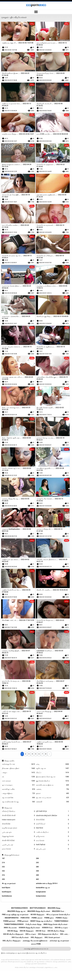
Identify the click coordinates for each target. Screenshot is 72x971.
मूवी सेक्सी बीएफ (52, 811)
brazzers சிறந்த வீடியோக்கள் (38, 911)
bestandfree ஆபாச (43, 887)
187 (3, 858)
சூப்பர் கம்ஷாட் (18, 785)
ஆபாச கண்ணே (18, 798)
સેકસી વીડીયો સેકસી (18, 815)
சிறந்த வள (8, 808)
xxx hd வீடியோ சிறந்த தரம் (13, 934)
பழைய (18, 773)
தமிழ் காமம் (52, 836)
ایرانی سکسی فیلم (52, 849)
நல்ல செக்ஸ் (18, 849)
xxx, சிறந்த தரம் (36, 937)
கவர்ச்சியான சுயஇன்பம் (52, 785)
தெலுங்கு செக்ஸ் (18, 836)
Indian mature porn (18, 820)
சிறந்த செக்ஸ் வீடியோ (22, 967)
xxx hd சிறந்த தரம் (27, 931)
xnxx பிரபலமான (10, 928)
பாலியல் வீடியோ (52, 832)
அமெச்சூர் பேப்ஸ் (18, 764)
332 (3, 871)
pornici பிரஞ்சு (61, 918)
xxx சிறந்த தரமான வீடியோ (48, 934)
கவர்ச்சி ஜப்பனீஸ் (18, 789)
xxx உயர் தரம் (30, 934)
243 (37, 862)
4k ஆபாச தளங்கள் (9, 883)
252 (3, 867)
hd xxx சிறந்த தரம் (37, 914)
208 (37, 858)
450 (3, 879)
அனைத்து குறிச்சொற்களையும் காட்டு (36, 949)
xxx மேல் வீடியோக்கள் (20, 937)
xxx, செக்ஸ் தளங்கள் (52, 937)
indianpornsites (11, 918)
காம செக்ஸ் (52, 840)
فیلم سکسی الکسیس (18, 845)
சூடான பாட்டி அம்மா (52, 798)
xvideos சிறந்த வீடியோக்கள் (29, 928)
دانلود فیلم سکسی (18, 832)
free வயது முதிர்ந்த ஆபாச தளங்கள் (15, 914)
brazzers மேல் (58, 911)
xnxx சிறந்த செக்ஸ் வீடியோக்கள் (55, 924)
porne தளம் (49, 918)
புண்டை (52, 789)
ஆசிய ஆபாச (52, 768)
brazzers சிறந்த (54, 908)
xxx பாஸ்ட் (64, 934)
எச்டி (52, 764)
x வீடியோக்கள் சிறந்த (33, 924)
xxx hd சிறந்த (12, 931)
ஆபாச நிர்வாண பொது (18, 802)
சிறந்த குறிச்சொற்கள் (11, 855)
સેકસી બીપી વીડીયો (18, 840)
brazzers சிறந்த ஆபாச (16, 911)
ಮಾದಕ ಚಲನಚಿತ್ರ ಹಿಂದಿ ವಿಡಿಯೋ (52, 815)
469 (37, 879)
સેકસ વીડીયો (52, 820)
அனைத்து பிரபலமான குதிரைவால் (35, 941)
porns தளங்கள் (9, 921)
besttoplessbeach (38, 908)
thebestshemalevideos (14, 924)
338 (37, 871)
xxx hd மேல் (40, 931)
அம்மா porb (36, 944)
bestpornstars (41, 896)
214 (3, 862)
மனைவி (52, 802)
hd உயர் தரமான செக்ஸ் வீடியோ (58, 914)
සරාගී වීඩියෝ (52, 824)
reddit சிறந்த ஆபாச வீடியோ (41, 921)
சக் (18, 777)
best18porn (6, 887)
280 (37, 867)
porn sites (25, 918)
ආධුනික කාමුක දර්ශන (18, 828)
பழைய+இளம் (18, 793)
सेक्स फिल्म (52, 828)
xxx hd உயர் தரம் (61, 928)
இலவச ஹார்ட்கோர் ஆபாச (52, 777)
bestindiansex (7, 896)
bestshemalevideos (19, 908)
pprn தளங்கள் (22, 921)
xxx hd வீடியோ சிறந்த (56, 931)
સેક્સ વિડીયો (18, 824)
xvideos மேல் (47, 928)
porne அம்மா (37, 918)
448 (37, 875)
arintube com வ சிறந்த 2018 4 (46, 883)
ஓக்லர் (52, 793)
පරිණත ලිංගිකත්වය (18, 811)
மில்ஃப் (52, 773)
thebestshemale (61, 921)
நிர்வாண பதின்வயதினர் (18, 768)
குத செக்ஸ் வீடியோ (52, 781)
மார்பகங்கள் (18, 781)
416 (3, 875)
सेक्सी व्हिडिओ (52, 845)
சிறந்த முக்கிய (9, 761)
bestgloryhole (41, 892)
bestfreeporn (6, 892)
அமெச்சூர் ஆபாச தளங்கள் (59, 941)
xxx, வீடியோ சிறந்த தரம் (12, 941)
